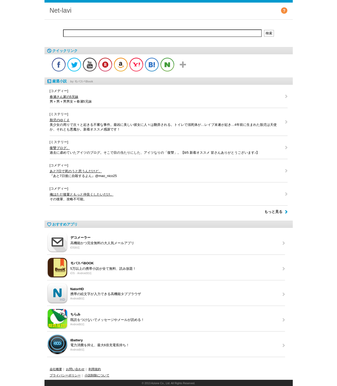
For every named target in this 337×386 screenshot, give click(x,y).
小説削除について (97, 375)
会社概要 (56, 369)
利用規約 (94, 369)
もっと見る (273, 212)
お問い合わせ (75, 369)
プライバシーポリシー (65, 375)
